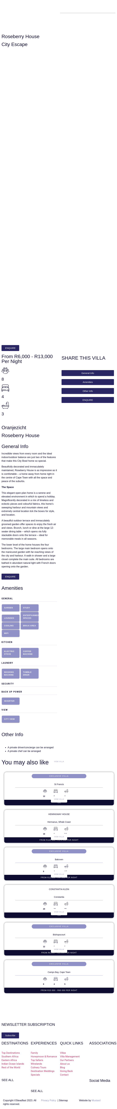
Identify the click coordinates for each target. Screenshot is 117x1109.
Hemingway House (59, 814)
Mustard (96, 1100)
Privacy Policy (48, 1100)
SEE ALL (8, 1080)
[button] (87, 13)
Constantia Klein (59, 889)
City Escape (15, 44)
